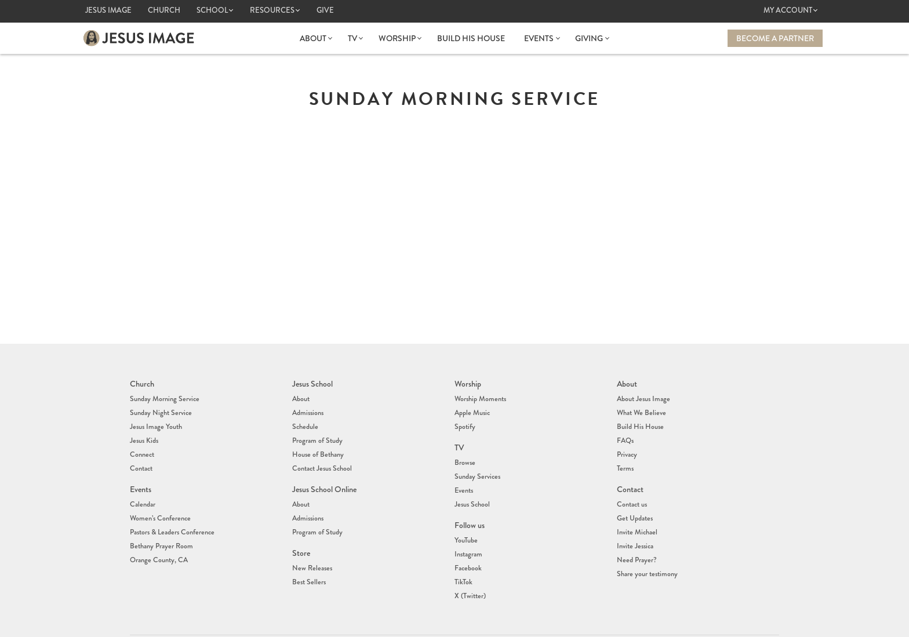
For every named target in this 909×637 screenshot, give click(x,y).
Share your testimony (646, 543)
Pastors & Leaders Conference (170, 509)
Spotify (464, 419)
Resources (272, 10)
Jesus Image (108, 10)
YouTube (465, 517)
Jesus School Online (324, 472)
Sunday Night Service (159, 407)
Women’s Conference (158, 497)
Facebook (467, 541)
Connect (141, 442)
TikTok (462, 552)
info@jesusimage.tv (491, 624)
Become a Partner (775, 38)
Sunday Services (476, 462)
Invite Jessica (634, 520)
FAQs (625, 430)
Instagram (467, 529)
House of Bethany (317, 442)
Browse (464, 451)
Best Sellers (307, 552)
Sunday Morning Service (163, 396)
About (314, 38)
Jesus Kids (143, 430)
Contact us (631, 486)
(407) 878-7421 (477, 615)
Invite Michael (636, 509)
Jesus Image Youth (155, 419)
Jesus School (312, 382)
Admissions (307, 407)
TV (353, 38)
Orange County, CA (158, 532)
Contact (141, 454)
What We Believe (640, 407)
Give (325, 10)
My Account (787, 10)
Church (164, 10)
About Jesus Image (642, 396)
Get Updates (634, 497)
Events (539, 38)
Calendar (142, 486)
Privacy (627, 442)
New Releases (310, 541)
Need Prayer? (636, 532)
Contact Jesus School (321, 454)
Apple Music (471, 407)
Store (301, 527)
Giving (588, 38)
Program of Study (316, 430)
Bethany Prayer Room (160, 520)
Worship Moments (479, 396)
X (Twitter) (469, 564)
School (212, 10)
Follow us (469, 504)
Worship (397, 38)
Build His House (471, 38)
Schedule (304, 419)
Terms (624, 454)
